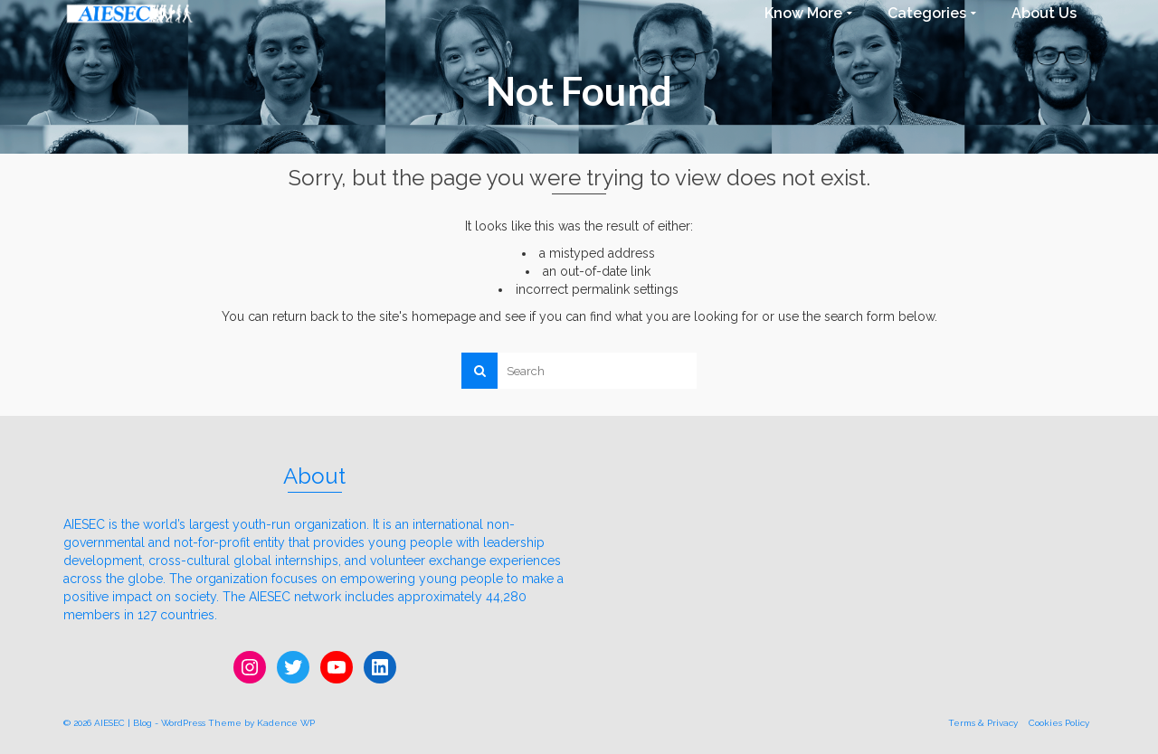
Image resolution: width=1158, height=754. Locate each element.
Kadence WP (286, 723)
